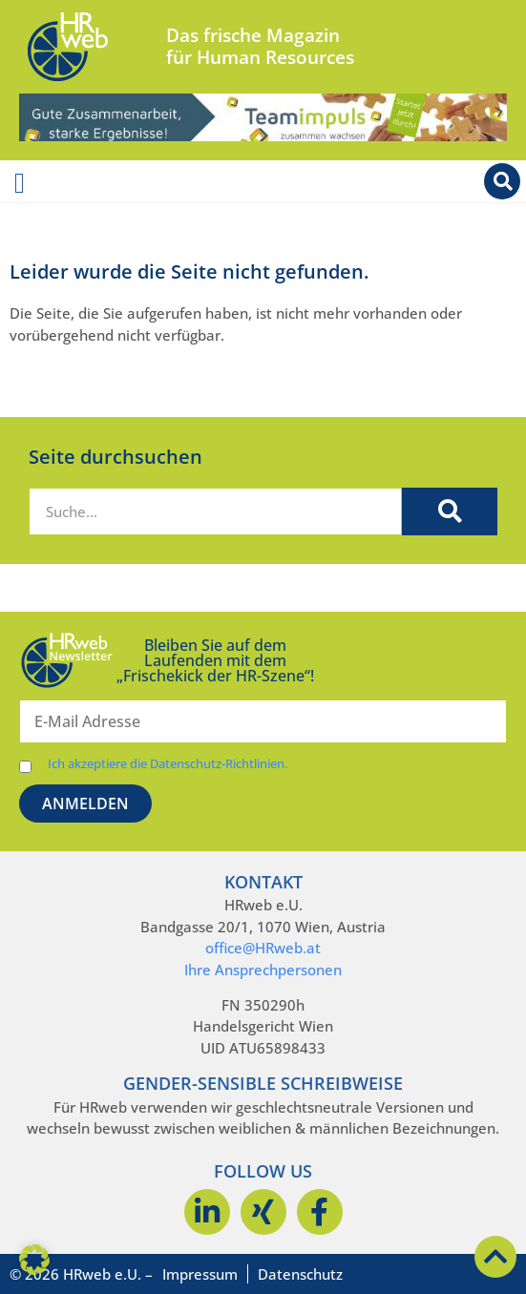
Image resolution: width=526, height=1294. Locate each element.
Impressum (200, 1274)
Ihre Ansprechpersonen (263, 969)
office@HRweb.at (263, 947)
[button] (34, 1259)
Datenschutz (300, 1274)
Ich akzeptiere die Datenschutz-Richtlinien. (167, 764)
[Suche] (449, 511)
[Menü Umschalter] (19, 183)
